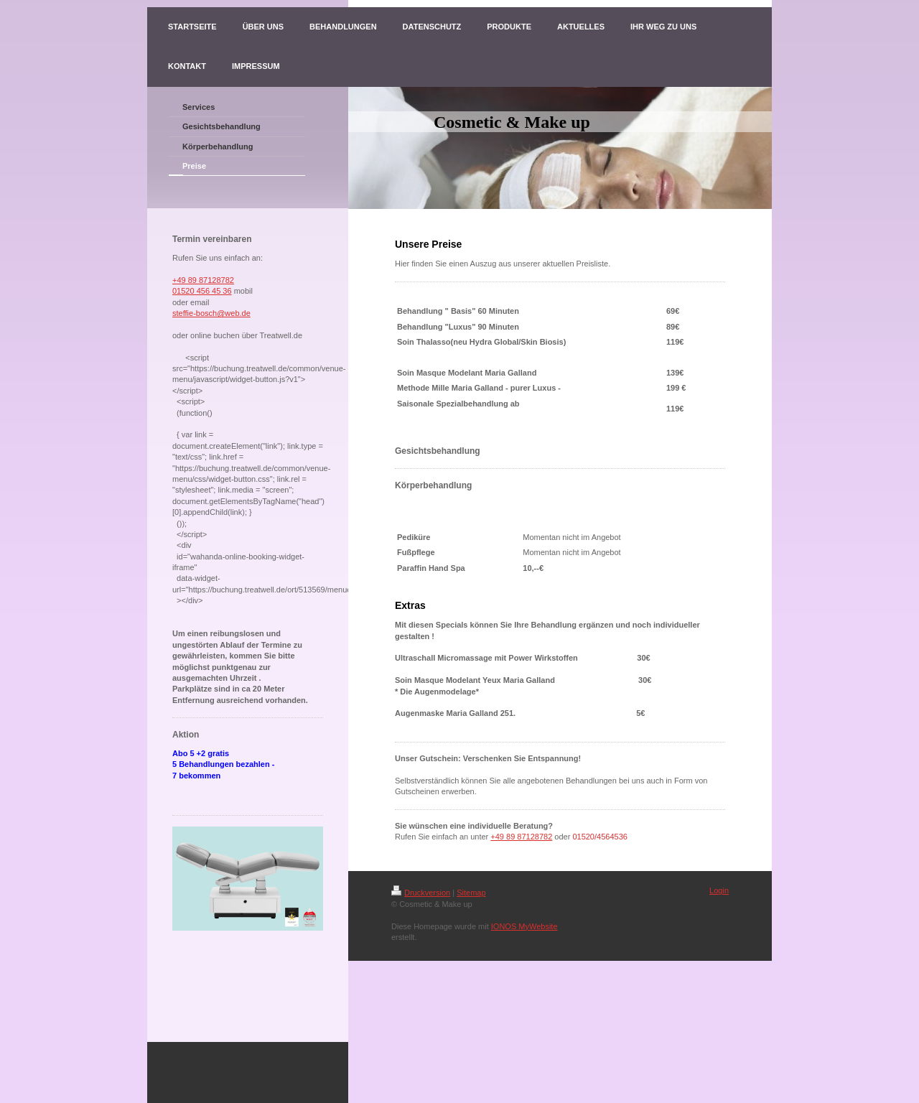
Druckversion (420, 892)
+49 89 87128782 (203, 280)
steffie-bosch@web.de (211, 313)
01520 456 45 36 (202, 291)
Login (719, 890)
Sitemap (471, 892)
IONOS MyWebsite (524, 926)
